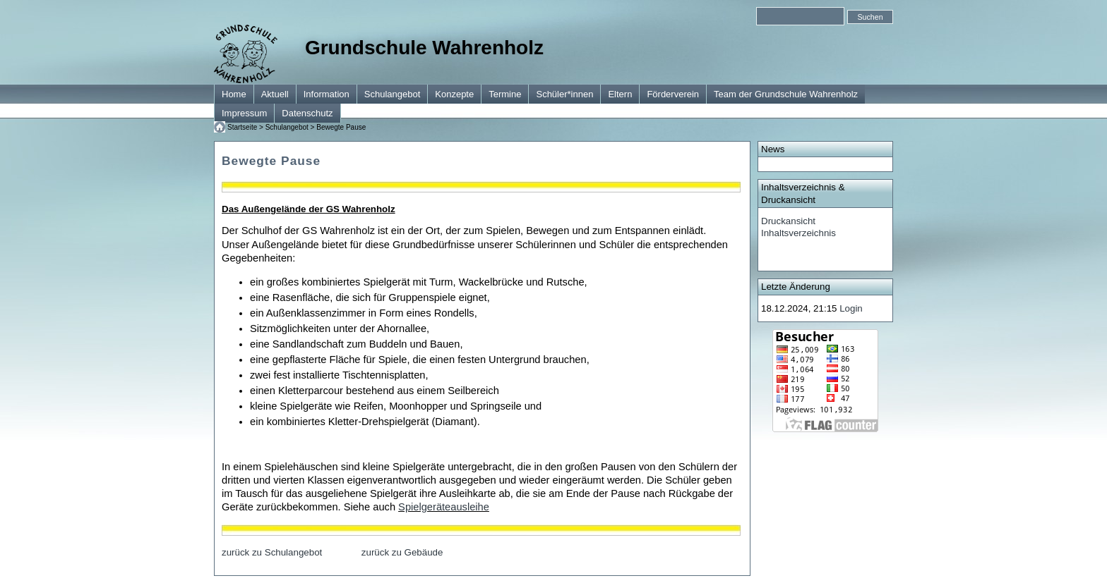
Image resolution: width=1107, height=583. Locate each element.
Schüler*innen (564, 94)
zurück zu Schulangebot (272, 552)
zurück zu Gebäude (402, 552)
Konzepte (454, 94)
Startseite (242, 127)
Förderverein (673, 94)
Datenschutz (307, 113)
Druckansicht (788, 221)
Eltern (620, 94)
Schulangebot (392, 94)
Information (326, 94)
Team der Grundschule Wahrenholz (786, 94)
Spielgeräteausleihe (443, 507)
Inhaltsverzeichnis (798, 233)
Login (851, 308)
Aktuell (275, 94)
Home (234, 94)
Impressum (244, 113)
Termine (505, 94)
